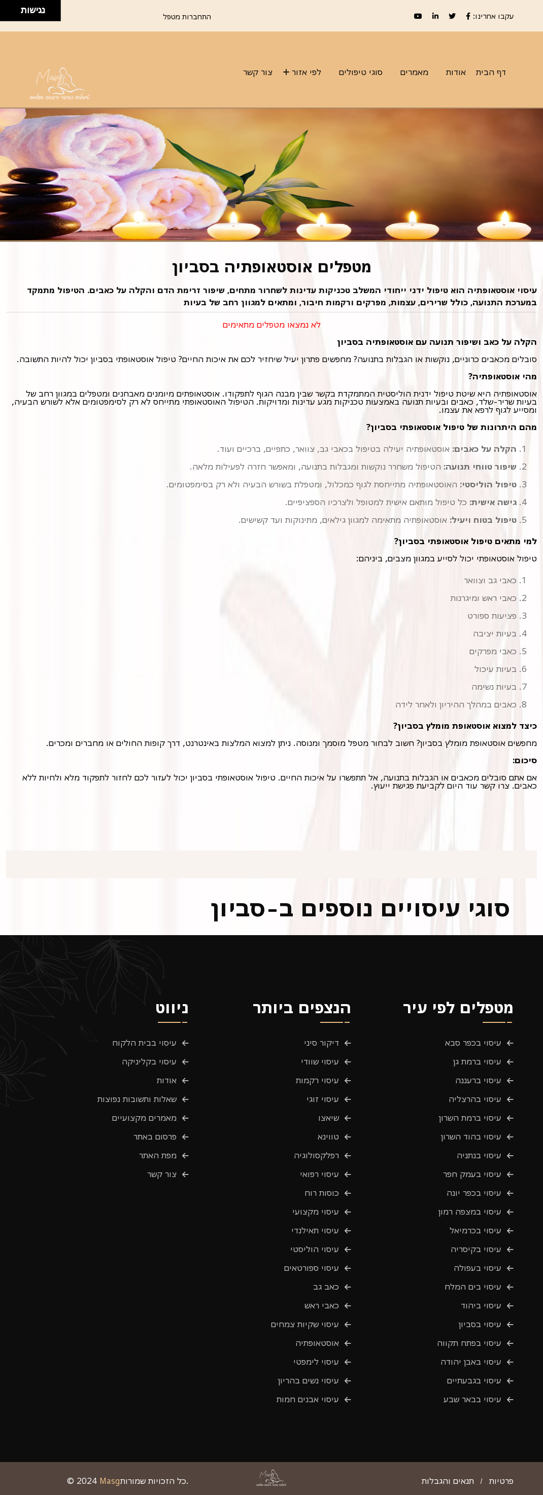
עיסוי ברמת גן (477, 1061)
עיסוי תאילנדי (315, 1230)
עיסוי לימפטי (316, 1361)
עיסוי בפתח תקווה (469, 1342)
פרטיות (501, 1480)
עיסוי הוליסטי (314, 1249)
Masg (109, 1480)
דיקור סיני (321, 1042)
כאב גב (326, 1286)
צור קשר (258, 72)
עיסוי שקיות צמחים (305, 1324)
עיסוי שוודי (320, 1061)
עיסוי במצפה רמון (469, 1211)
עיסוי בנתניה (479, 1155)
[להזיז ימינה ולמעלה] (13, 8)
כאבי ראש (321, 1305)
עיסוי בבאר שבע (472, 1399)
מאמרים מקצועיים (144, 1117)
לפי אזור (306, 72)
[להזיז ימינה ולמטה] (13, 13)
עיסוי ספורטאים (311, 1267)
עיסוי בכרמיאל (475, 1230)
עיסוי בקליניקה (149, 1061)
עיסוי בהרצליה (475, 1099)
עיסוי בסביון (480, 1324)
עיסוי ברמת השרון (470, 1117)
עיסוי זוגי (323, 1099)
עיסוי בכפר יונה (474, 1192)
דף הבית (491, 72)
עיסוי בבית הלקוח (144, 1042)
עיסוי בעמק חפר (472, 1174)
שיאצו (328, 1117)
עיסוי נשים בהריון (308, 1380)
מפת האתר (158, 1155)
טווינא (328, 1136)
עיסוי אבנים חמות (308, 1399)
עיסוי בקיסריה (476, 1249)
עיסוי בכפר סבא (473, 1042)
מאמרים (414, 72)
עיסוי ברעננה (478, 1080)
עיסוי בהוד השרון (471, 1136)
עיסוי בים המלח (473, 1286)
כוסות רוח (321, 1192)
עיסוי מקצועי (315, 1211)
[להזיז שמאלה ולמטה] (8, 13)
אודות (456, 72)
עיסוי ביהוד (481, 1305)
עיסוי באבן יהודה (470, 1361)
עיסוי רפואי (319, 1174)
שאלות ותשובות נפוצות (137, 1099)
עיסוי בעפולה (477, 1267)
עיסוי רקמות (317, 1080)
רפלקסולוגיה (316, 1155)
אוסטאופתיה (317, 1342)
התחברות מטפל (187, 16)
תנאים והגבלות (448, 1480)
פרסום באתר (155, 1136)
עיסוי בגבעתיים (474, 1380)
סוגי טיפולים (361, 72)
